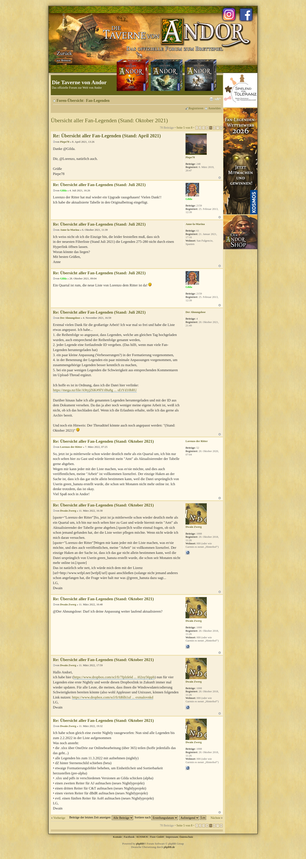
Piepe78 (64, 141)
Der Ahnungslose (70, 317)
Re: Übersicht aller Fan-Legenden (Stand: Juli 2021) (99, 184)
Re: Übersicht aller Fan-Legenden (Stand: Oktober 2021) (103, 441)
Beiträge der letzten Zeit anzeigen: (101, 817)
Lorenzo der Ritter (71, 446)
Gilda (63, 190)
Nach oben (219, 177)
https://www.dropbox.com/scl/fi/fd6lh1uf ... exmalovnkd (112, 697)
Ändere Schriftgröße (218, 99)
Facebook (129, 836)
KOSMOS (142, 836)
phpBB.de (169, 847)
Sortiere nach (156, 817)
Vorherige (59, 817)
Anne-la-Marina (69, 229)
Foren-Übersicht (70, 100)
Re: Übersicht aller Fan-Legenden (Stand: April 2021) (107, 135)
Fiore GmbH (157, 836)
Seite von (184, 127)
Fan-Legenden (98, 100)
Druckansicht (211, 99)
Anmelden (214, 108)
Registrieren (196, 108)
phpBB (140, 843)
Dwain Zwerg (68, 510)
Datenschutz (186, 836)
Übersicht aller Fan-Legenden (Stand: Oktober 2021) (109, 120)
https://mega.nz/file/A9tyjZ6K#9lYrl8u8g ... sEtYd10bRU (95, 390)
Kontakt (117, 836)
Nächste (215, 817)
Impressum (172, 836)
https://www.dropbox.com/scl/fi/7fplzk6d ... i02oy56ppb (114, 677)
